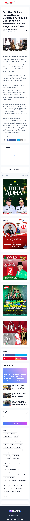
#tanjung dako (22, 480)
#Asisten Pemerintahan (10, 433)
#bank (16, 436)
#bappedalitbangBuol (9, 439)
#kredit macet (16, 463)
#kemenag (7, 458)
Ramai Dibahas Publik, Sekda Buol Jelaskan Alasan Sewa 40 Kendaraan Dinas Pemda (19, 395)
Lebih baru (5, 175)
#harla (5, 452)
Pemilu (18, 491)
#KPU (24, 461)
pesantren (6, 494)
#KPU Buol (7, 463)
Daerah (16, 485)
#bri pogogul (18, 444)
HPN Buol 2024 (8, 488)
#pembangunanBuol (9, 472)
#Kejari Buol (15, 455)
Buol (10, 485)
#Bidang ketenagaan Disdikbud (12, 441)
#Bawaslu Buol (22, 439)
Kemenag (6, 491)
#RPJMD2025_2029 (9, 477)
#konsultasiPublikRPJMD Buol (12, 461)
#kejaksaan (7, 455)
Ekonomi (23, 485)
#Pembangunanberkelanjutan (12, 469)
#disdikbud (17, 447)
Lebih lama (25, 175)
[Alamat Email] (15, 419)
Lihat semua (23, 147)
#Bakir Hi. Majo (8, 436)
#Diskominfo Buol (8, 450)
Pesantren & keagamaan (18, 494)
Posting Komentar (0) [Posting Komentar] (15, 169)
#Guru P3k (19, 450)
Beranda (5, 9)
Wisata (5, 496)
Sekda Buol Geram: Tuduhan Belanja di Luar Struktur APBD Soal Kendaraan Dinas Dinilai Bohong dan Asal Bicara (19, 387)
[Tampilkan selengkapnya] (25, 140)
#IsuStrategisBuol (14, 452)
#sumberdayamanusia (10, 480)
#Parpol (6, 466)
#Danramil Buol (8, 447)
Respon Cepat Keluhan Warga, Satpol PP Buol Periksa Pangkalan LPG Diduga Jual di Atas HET (19, 402)
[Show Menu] (2, 2)
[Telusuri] (27, 2)
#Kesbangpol (15, 458)
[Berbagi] (26, 30)
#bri (12, 444)
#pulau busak (21, 474)
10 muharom (7, 483)
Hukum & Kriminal (19, 488)
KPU (13, 491)
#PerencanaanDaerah (9, 474)
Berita (5, 485)
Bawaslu (23, 483)
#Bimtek (6, 444)
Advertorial (16, 483)
